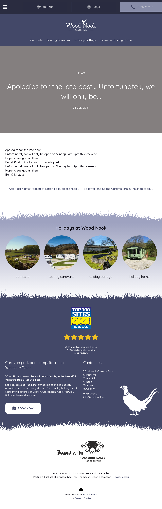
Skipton (37, 391)
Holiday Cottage (85, 40)
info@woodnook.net (94, 397)
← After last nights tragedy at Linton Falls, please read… (42, 189)
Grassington (49, 391)
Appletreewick (65, 391)
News (81, 73)
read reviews (81, 353)
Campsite (36, 40)
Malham (31, 395)
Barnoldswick (89, 494)
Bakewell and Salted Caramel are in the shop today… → (120, 189)
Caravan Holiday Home (116, 40)
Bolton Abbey (13, 395)
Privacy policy (121, 476)
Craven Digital (83, 498)
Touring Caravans (58, 40)
